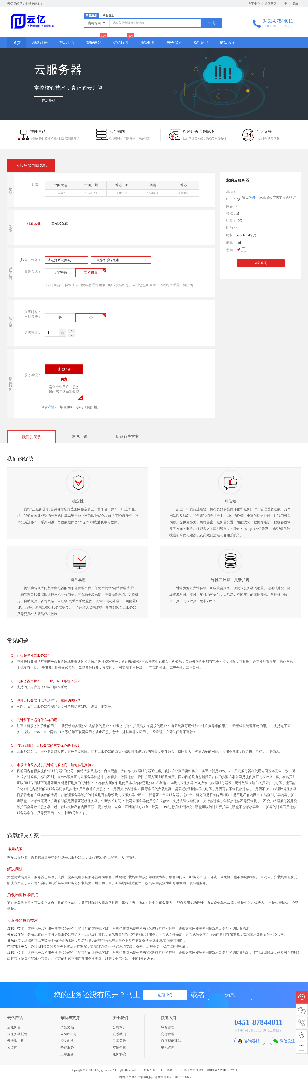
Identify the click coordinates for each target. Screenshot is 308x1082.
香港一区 (122, 190)
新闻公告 (119, 1041)
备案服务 (67, 1047)
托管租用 (147, 43)
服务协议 (119, 1054)
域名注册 (91, 15)
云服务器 (14, 1027)
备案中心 (254, 3)
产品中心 (67, 43)
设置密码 (60, 272)
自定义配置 (59, 223)
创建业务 (165, 995)
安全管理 (174, 43)
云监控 (12, 1047)
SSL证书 (201, 43)
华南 (152, 190)
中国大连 (60, 190)
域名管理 (167, 1027)
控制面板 (67, 1041)
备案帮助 (270, 3)
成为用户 (230, 995)
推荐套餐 (34, 223)
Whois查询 (68, 1034)
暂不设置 (91, 272)
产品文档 (67, 1027)
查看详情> (49, 407)
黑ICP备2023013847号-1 (222, 1070)
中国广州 (91, 190)
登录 (295, 3)
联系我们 (119, 1034)
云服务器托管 (17, 1034)
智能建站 (94, 43)
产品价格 (48, 101)
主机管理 (167, 1047)
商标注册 (108, 15)
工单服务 (67, 1054)
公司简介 (119, 1027)
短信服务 (120, 43)
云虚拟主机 (15, 1041)
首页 (17, 43)
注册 (284, 3)
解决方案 (227, 43)
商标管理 (167, 1034)
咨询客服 (252, 1041)
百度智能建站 (171, 1041)
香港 (183, 190)
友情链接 (119, 1047)
